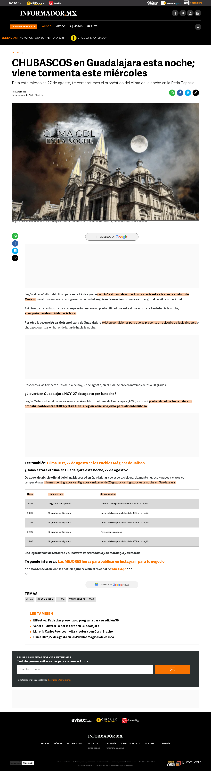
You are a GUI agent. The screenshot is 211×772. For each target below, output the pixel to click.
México (60, 26)
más (92, 26)
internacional (75, 743)
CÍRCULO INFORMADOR (92, 38)
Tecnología (109, 743)
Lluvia (61, 600)
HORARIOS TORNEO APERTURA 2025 (41, 38)
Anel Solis (21, 92)
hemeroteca (93, 748)
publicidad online (115, 748)
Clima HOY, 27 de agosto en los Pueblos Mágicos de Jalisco (96, 463)
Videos (76, 26)
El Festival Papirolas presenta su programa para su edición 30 (76, 620)
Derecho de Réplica (104, 766)
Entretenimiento (130, 743)
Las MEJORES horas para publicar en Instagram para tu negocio (111, 562)
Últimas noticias (23, 27)
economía (165, 743)
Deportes (93, 743)
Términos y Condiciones (60, 680)
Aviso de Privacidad (86, 766)
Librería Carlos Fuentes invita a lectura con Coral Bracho (73, 631)
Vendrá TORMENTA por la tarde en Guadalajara (66, 626)
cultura (149, 743)
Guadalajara (45, 600)
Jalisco (46, 26)
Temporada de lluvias (81, 600)
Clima (29, 600)
